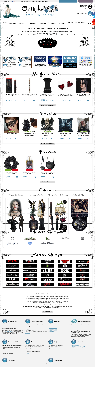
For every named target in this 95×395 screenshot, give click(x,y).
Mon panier (84, 12)
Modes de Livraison (53, 355)
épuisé (33, 130)
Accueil (5, 22)
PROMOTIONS (80, 22)
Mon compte (83, 5)
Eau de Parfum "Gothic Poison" (29, 171)
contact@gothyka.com (8, 357)
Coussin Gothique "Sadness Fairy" (65, 133)
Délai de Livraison (53, 354)
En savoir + (27, 359)
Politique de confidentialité (77, 373)
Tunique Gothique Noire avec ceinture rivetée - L (47, 95)
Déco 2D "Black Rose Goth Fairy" (48, 133)
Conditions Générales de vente (78, 372)
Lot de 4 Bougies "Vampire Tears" (11, 95)
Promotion (15, 168)
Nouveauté (11, 130)
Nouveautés (70, 22)
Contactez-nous (89, 22)
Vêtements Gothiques (22, 22)
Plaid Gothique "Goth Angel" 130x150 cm (83, 133)
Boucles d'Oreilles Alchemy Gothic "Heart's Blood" (65, 96)
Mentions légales (75, 371)
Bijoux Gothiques (13, 22)
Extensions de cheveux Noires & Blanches (83, 95)
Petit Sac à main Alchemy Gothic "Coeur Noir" (47, 171)
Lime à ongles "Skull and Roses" (29, 95)
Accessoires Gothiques (32, 22)
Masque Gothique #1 (11, 133)
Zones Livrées (52, 357)
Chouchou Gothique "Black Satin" (12, 171)
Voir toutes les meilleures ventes (47, 104)
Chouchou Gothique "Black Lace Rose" (29, 133)
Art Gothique (62, 22)
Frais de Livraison (53, 356)
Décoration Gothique (43, 22)
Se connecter (83, 6)
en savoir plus (47, 337)
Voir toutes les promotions (47, 179)
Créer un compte (83, 8)
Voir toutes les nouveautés (47, 141)
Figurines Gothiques (53, 22)
